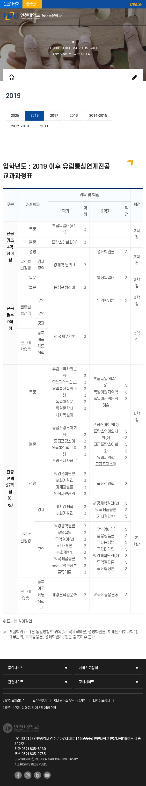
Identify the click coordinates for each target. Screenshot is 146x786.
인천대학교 (11, 4)
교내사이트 (86, 682)
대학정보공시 (101, 700)
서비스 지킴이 (88, 668)
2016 (74, 116)
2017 (54, 116)
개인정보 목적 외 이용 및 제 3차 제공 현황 (29, 708)
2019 (34, 116)
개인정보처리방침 (14, 700)
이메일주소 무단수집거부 (70, 700)
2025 (15, 116)
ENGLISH (136, 4)
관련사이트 (15, 682)
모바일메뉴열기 (140, 16)
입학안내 (32, 4)
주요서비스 (15, 668)
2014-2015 (98, 116)
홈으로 (11, 77)
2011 (44, 126)
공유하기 (135, 77)
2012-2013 (20, 126)
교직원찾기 (40, 700)
